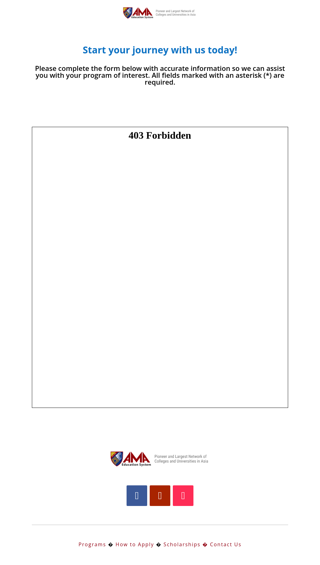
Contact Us (226, 544)
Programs (92, 544)
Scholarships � (185, 544)
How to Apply (135, 544)
